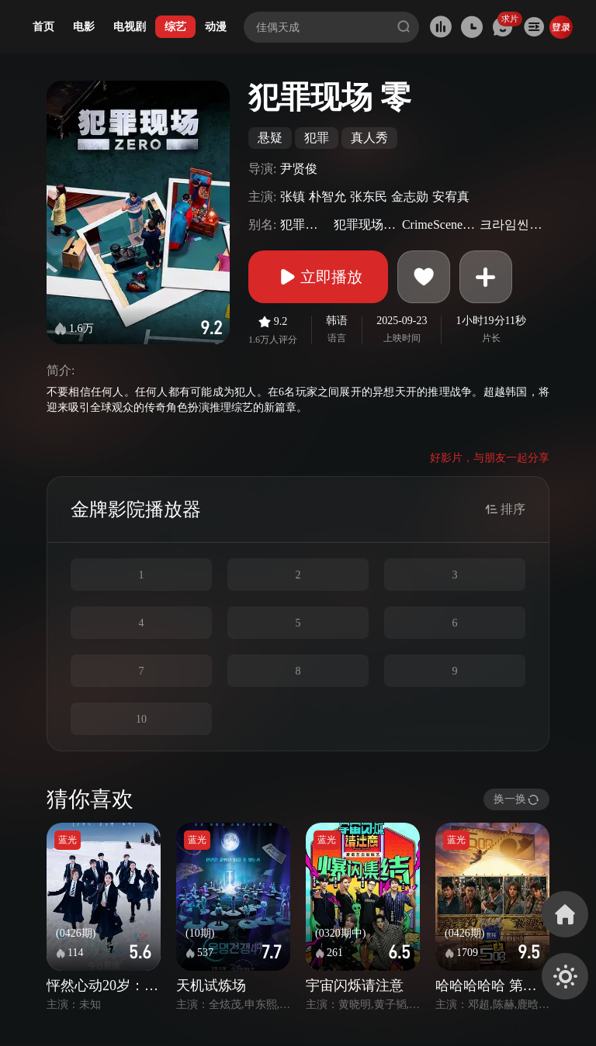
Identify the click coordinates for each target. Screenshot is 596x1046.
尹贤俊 (298, 168)
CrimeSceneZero (439, 224)
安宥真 (451, 196)
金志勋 (409, 196)
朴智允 (327, 196)
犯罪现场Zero (366, 224)
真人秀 (369, 137)
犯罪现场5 (304, 224)
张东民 (368, 196)
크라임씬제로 (513, 224)
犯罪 (316, 137)
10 (141, 719)
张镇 (292, 196)
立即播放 (318, 277)
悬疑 (270, 137)
